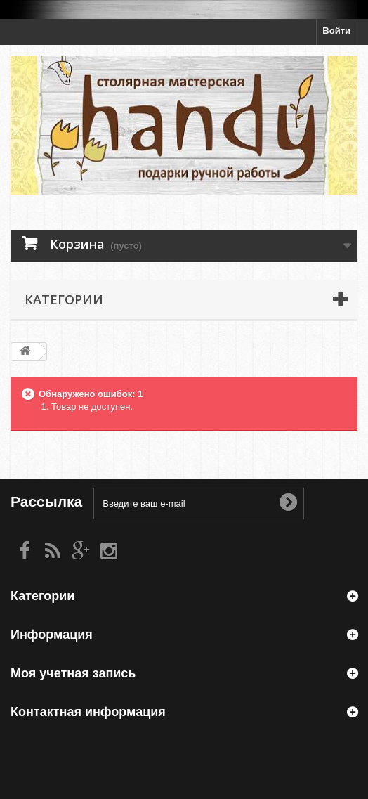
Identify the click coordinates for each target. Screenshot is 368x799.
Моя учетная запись (73, 672)
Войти (336, 30)
